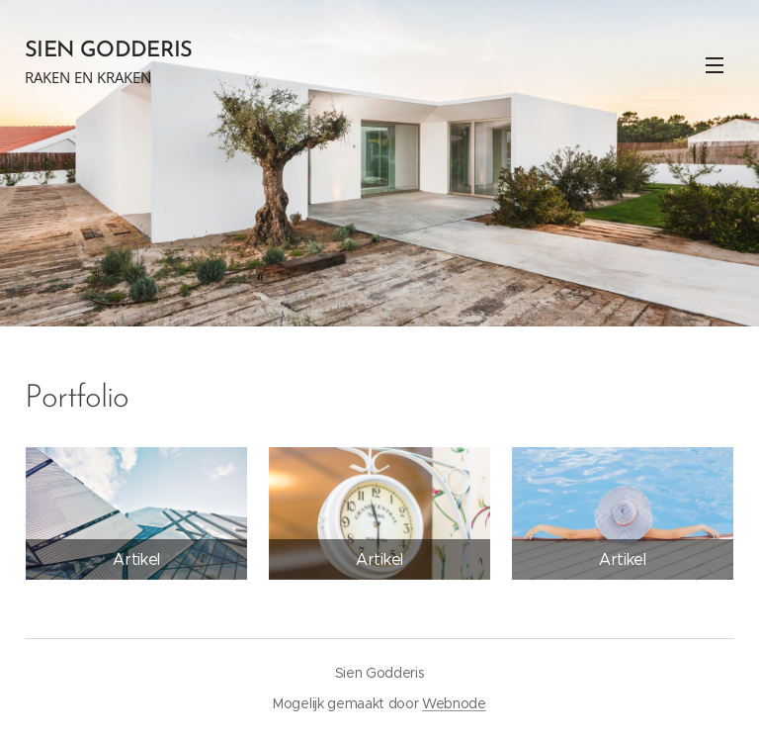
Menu (714, 65)
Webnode (454, 703)
